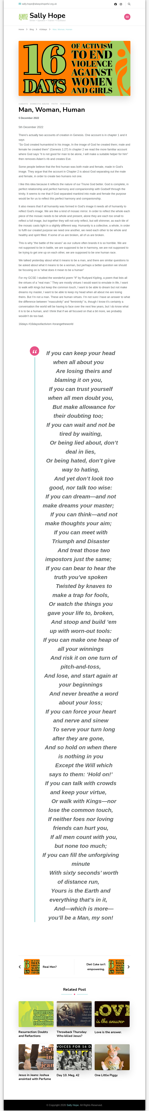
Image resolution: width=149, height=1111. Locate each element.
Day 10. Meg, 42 (68, 1076)
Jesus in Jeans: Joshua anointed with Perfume (35, 1078)
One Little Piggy (106, 1076)
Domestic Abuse (39, 104)
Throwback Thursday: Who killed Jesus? (72, 1034)
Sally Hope (47, 15)
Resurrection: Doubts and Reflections (34, 1034)
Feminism (65, 104)
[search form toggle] (129, 4)
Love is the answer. (108, 1032)
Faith (55, 104)
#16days (23, 104)
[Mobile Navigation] (127, 17)
